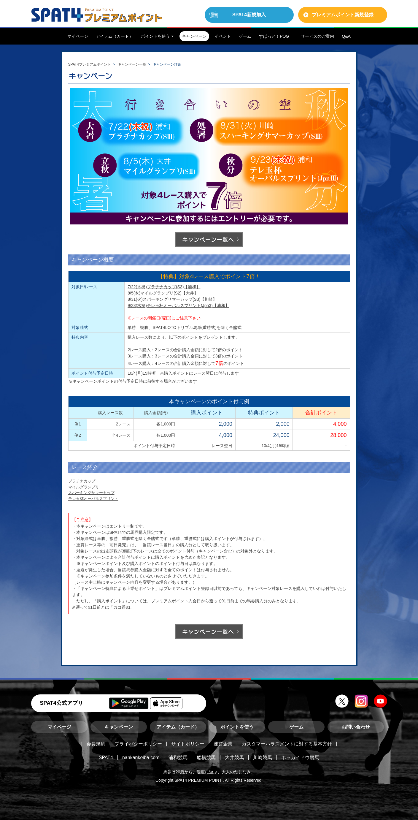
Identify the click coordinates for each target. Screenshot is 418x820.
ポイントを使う (237, 726)
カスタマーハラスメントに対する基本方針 (287, 743)
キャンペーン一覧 (132, 64)
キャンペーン (118, 726)
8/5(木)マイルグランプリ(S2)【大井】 (163, 293)
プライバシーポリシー (138, 743)
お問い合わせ (355, 726)
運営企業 (223, 743)
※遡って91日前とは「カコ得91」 (103, 607)
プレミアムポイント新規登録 (343, 14)
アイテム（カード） (178, 726)
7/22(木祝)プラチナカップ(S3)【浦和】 (164, 286)
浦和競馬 (178, 757)
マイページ (59, 726)
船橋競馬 (206, 757)
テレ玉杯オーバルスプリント (93, 498)
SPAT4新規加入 (249, 14)
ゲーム (296, 726)
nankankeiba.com (140, 757)
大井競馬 (234, 757)
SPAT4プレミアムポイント (89, 64)
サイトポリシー (187, 743)
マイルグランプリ (83, 487)
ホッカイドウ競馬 (300, 757)
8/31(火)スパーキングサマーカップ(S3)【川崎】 (172, 299)
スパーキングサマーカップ (91, 492)
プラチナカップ (81, 481)
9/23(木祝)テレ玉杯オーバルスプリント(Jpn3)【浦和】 (178, 305)
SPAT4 (106, 757)
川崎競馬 (262, 757)
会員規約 (95, 743)
